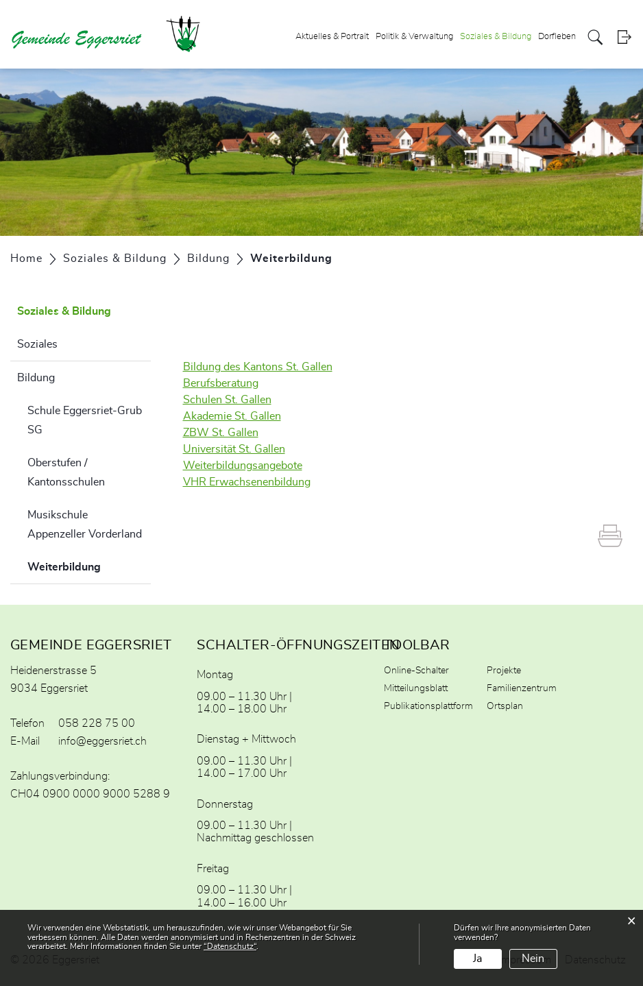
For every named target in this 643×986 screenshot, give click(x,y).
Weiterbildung (89, 565)
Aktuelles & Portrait (332, 36)
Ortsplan (505, 706)
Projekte (504, 670)
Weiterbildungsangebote (242, 465)
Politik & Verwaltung (414, 36)
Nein (533, 958)
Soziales (37, 344)
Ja (477, 958)
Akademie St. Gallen (232, 416)
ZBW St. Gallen (220, 432)
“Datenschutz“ (230, 946)
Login (624, 37)
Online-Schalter (416, 670)
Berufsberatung (220, 383)
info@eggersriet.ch (102, 741)
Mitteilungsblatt (416, 688)
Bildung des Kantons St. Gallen (257, 366)
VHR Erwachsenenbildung (247, 482)
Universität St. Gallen (234, 449)
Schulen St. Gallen (227, 399)
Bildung (36, 377)
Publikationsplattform (428, 706)
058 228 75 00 (96, 723)
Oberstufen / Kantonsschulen (66, 472)
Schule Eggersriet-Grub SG (84, 420)
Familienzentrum (522, 688)
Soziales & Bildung (495, 36)
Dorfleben (557, 36)
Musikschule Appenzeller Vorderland (84, 524)
